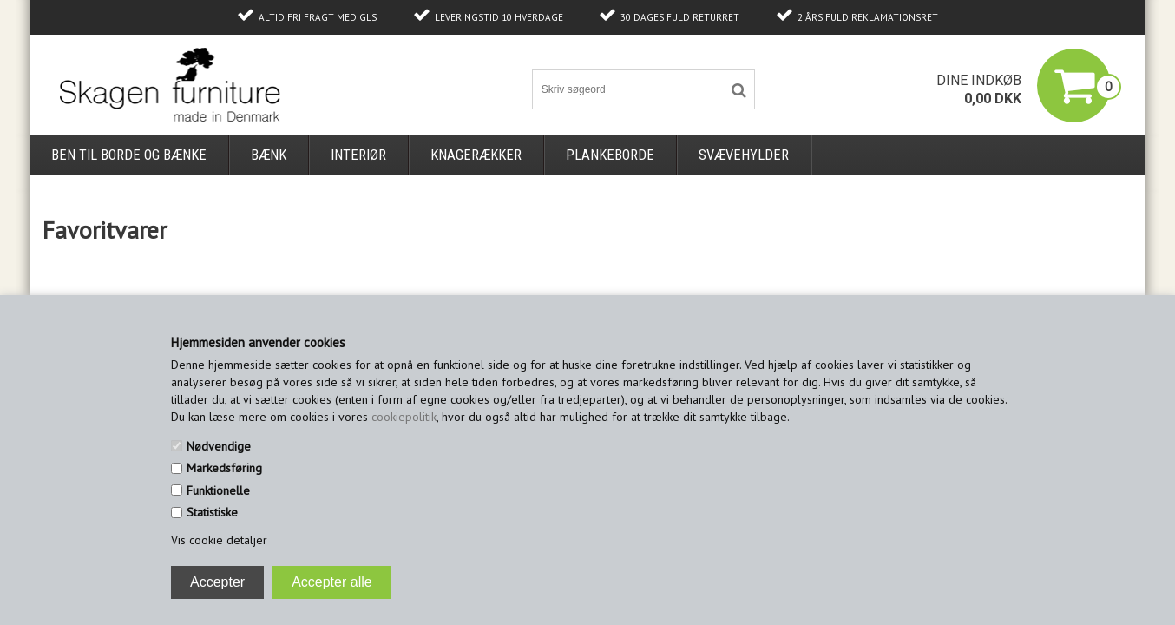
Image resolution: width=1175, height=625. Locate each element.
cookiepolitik (404, 416)
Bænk (268, 155)
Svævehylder (744, 155)
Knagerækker (476, 155)
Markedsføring (224, 468)
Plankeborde (610, 155)
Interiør (358, 155)
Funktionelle (218, 490)
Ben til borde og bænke (129, 155)
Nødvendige (219, 446)
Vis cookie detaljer (219, 540)
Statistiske (212, 512)
